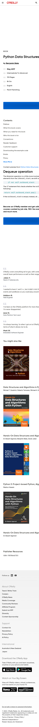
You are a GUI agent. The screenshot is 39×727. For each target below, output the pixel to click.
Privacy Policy (7, 634)
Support (6, 623)
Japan (4, 651)
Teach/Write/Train (9, 591)
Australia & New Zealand (11, 648)
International (8, 644)
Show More (7, 162)
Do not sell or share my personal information (17, 707)
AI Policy (5, 637)
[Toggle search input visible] (36, 2)
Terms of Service (7, 717)
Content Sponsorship (10, 617)
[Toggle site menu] (2, 2)
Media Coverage (8, 600)
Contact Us (6, 628)
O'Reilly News (7, 597)
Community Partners (10, 604)
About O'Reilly (8, 586)
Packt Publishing (13, 90)
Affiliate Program (8, 607)
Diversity (5, 613)
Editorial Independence (10, 720)
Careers (5, 594)
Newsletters (6, 631)
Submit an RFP (7, 610)
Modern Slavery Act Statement (12, 722)
